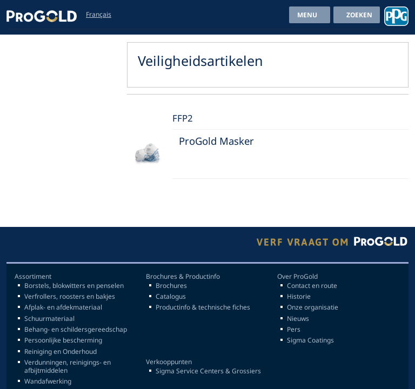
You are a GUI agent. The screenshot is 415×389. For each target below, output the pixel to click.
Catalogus (171, 296)
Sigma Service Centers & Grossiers (208, 371)
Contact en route (312, 286)
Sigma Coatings (310, 340)
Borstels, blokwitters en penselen (74, 286)
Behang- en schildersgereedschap (75, 329)
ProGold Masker (216, 141)
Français (98, 14)
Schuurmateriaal (49, 319)
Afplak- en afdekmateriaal (63, 307)
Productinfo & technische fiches (203, 307)
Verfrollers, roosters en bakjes (69, 296)
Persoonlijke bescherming (63, 340)
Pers (293, 329)
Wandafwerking (47, 381)
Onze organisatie (312, 307)
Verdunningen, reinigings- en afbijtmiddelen (67, 366)
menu (307, 14)
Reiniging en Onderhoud (60, 352)
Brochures (171, 286)
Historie (299, 296)
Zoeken (359, 14)
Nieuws (298, 319)
